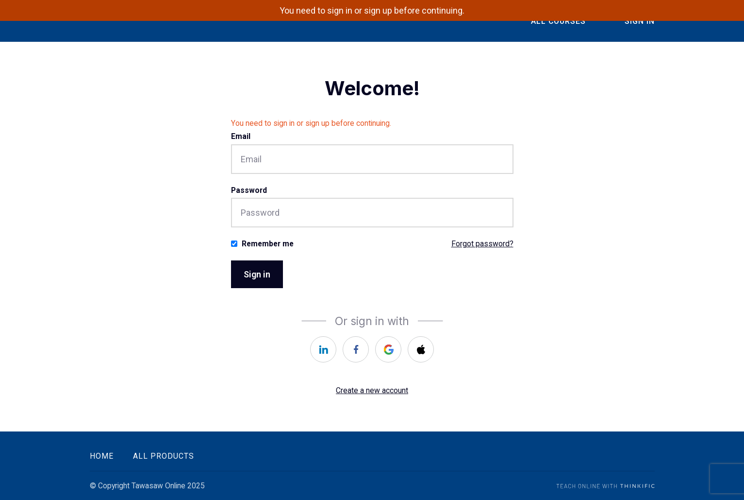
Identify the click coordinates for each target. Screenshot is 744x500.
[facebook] (356, 349)
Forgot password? (482, 243)
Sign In (640, 21)
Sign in (257, 274)
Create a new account (372, 390)
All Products (163, 456)
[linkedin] (323, 349)
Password (249, 190)
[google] (388, 349)
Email (240, 136)
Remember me (268, 243)
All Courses (558, 21)
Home (102, 456)
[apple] (421, 349)
